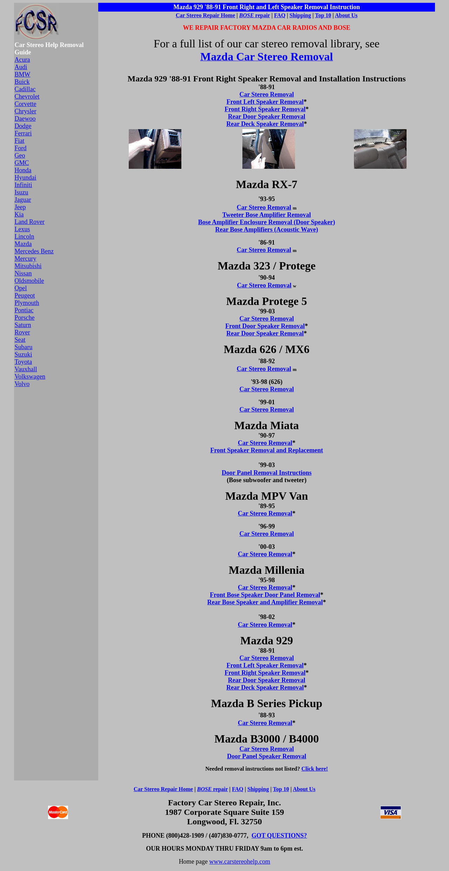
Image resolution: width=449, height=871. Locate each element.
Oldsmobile (29, 280)
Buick (22, 81)
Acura (22, 59)
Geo (20, 155)
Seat (20, 339)
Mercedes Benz (34, 251)
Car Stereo (189, 15)
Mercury (25, 258)
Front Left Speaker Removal (265, 101)
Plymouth (27, 302)
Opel (21, 288)
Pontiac (24, 310)
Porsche (25, 317)
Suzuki (23, 354)
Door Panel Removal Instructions (266, 472)
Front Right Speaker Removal (265, 109)
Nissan (23, 273)
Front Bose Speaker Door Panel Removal (265, 594)
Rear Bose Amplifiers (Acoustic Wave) (266, 229)
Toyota (23, 361)
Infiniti (23, 184)
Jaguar (23, 199)
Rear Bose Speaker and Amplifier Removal (265, 602)
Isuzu (21, 192)
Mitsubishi (28, 266)
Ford (21, 148)
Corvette (25, 103)
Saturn (23, 324)
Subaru (24, 347)
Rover (22, 332)
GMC (22, 162)
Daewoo (25, 118)
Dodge (23, 125)
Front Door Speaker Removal (265, 326)
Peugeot (25, 295)
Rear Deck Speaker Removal (265, 123)
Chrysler (25, 111)
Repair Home (218, 15)
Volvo (22, 383)
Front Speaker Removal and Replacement (266, 450)
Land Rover (30, 221)
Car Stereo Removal (266, 94)
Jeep (20, 207)
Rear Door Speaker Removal (266, 116)
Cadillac (25, 89)
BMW (23, 74)
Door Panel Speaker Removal (266, 756)
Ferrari (23, 133)
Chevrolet (27, 96)
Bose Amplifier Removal (277, 214)
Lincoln (24, 236)
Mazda (23, 243)
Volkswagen (30, 376)
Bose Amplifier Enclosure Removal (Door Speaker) (266, 222)
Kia (19, 214)
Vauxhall (26, 369)
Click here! (314, 769)
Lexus (22, 229)
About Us (346, 15)
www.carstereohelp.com (239, 861)
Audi (21, 67)
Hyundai (25, 177)
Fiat (20, 140)
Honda (23, 170)
